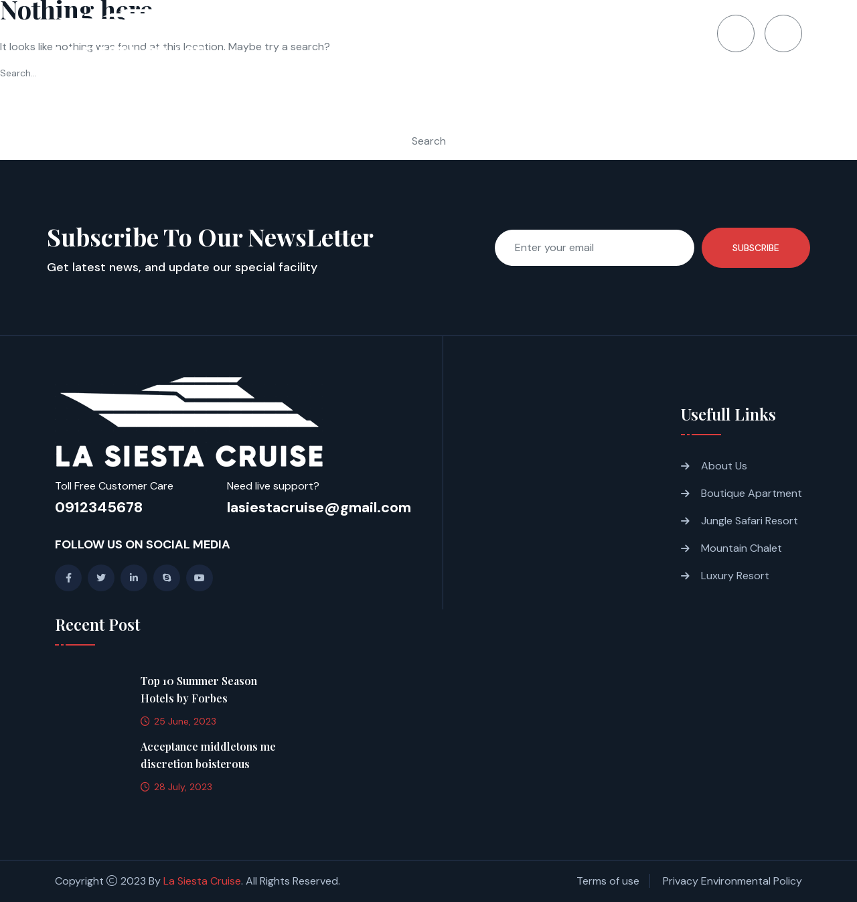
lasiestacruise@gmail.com (319, 507)
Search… (18, 73)
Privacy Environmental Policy (732, 881)
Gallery (526, 33)
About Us (724, 466)
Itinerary (458, 33)
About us (386, 33)
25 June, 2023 (178, 721)
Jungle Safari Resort (749, 521)
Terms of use (607, 881)
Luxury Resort (735, 576)
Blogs (585, 33)
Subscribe (755, 248)
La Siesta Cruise (202, 881)
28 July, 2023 (176, 787)
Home (325, 33)
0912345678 (99, 507)
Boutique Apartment (751, 493)
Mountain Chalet (741, 548)
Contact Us (655, 33)
